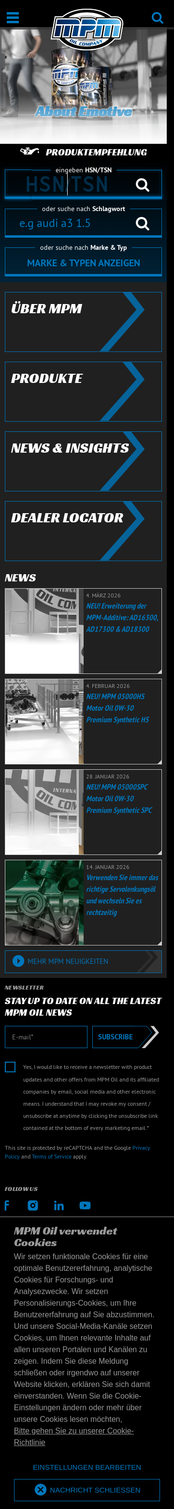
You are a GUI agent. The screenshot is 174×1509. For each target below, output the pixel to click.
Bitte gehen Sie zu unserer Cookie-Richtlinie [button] (74, 1437)
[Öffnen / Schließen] (13, 17)
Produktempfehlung (83, 152)
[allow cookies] (87, 1490)
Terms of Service (52, 1156)
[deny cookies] (87, 1467)
